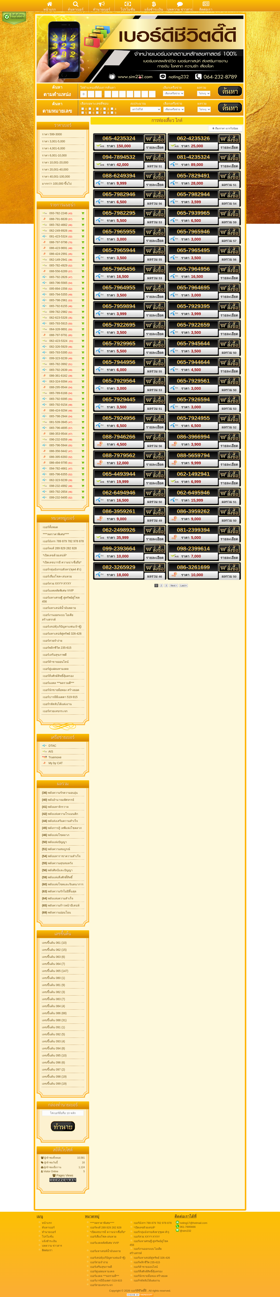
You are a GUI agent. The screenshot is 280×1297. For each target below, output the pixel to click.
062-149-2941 (63, 259)
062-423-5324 (63, 340)
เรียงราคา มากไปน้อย (225, 128)
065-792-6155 (63, 306)
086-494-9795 (63, 462)
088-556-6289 (63, 271)
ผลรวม (154, 166)
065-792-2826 (63, 277)
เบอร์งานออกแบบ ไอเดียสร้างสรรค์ (57, 617)
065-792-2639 (63, 369)
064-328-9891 (63, 329)
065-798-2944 (63, 416)
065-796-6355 (63, 474)
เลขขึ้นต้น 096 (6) (53, 1062)
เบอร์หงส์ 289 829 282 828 (59, 548)
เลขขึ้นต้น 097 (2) (53, 1069)
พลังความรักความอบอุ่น (60, 792)
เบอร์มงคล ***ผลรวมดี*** (58, 683)
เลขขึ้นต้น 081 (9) (53, 985)
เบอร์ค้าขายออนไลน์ (55, 661)
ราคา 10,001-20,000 (55, 162)
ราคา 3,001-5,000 (53, 141)
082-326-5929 (63, 346)
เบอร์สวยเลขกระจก (54, 711)
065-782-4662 (63, 224)
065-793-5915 (63, 323)
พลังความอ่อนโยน (56, 912)
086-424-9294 (63, 410)
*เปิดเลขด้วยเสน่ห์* (54, 555)
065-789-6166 (63, 393)
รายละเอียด (155, 148)
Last (184, 585)
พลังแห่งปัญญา (54, 842)
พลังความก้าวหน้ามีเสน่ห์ (60, 905)
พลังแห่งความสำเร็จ (57, 898)
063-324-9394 (63, 381)
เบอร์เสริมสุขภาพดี (54, 654)
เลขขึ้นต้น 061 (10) (54, 942)
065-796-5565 (63, 282)
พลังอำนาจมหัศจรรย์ (58, 799)
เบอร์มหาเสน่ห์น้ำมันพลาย (59, 608)
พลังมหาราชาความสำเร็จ (61, 856)
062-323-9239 (63, 480)
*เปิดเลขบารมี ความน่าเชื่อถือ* (61, 562)
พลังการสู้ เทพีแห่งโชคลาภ (62, 828)
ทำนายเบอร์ (47, 1232)
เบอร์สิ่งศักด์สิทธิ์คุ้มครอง (58, 676)
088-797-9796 (63, 242)
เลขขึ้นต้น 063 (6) (53, 956)
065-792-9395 (63, 398)
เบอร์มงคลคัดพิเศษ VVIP (58, 590)
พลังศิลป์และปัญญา (57, 870)
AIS (47, 751)
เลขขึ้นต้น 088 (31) (54, 1020)
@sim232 (185, 1230)
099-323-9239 (63, 358)
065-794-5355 (63, 294)
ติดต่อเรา (45, 1250)
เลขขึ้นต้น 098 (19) (54, 1076)
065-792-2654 (63, 491)
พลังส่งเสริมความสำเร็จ (60, 821)
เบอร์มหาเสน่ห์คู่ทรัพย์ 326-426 (61, 633)
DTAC (49, 745)
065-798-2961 (63, 300)
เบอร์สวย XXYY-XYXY (56, 583)
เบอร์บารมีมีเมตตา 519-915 (60, 697)
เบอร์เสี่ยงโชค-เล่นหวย (57, 576)
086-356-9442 (63, 451)
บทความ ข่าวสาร (50, 1245)
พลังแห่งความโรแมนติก (60, 813)
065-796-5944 (63, 445)
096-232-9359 (63, 439)
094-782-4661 (63, 468)
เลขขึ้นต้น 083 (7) (53, 999)
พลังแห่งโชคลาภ (55, 835)
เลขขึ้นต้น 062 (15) (54, 949)
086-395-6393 (63, 457)
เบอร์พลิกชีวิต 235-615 (56, 647)
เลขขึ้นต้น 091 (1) (53, 1027)
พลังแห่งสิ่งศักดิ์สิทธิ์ (57, 877)
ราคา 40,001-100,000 (56, 176)
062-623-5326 (63, 317)
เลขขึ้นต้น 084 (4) (53, 1006)
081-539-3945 (63, 422)
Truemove (51, 757)
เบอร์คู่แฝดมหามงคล (55, 668)
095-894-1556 (63, 288)
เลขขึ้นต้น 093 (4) (53, 1041)
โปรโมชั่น (46, 1236)
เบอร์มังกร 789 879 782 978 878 (63, 541)
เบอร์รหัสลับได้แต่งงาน (57, 704)
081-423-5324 (63, 236)
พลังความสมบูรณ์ (56, 849)
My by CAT (52, 763)
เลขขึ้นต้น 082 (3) (53, 992)
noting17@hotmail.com (193, 1222)
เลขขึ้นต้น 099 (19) (54, 1083)
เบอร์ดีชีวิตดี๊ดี (139, 1290)
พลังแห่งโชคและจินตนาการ (63, 884)
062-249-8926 (63, 230)
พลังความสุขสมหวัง (57, 863)
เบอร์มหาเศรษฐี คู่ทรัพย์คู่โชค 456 (61, 599)
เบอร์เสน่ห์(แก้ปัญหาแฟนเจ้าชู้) (61, 626)
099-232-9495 (63, 497)
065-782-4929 (63, 265)
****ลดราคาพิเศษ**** (55, 534)
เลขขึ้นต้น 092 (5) (53, 1034)
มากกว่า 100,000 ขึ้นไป (57, 183)
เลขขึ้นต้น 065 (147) (55, 971)
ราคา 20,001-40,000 (55, 169)
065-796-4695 (63, 428)
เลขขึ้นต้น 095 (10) (54, 1055)
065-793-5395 (63, 352)
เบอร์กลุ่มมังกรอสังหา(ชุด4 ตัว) (61, 569)
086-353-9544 (63, 433)
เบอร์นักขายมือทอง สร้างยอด (60, 690)
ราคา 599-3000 (52, 134)
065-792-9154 (63, 404)
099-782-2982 (63, 311)
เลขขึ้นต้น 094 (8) (53, 1048)
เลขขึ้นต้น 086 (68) (54, 1013)
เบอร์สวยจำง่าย (52, 640)
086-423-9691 (63, 248)
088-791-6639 (63, 219)
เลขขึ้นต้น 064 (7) (53, 963)
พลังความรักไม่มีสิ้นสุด (59, 891)
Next (174, 585)
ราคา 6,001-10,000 (54, 155)
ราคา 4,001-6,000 (53, 148)
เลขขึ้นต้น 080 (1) (53, 978)
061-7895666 (188, 1226)
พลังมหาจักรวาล (55, 806)
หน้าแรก (45, 1222)
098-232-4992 (63, 486)
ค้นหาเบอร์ (46, 1227)
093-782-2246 (63, 213)
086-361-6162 (63, 375)
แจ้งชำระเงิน (47, 1241)
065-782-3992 (63, 364)
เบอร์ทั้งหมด (50, 527)
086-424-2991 (63, 253)
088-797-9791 (63, 335)
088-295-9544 (63, 387)
